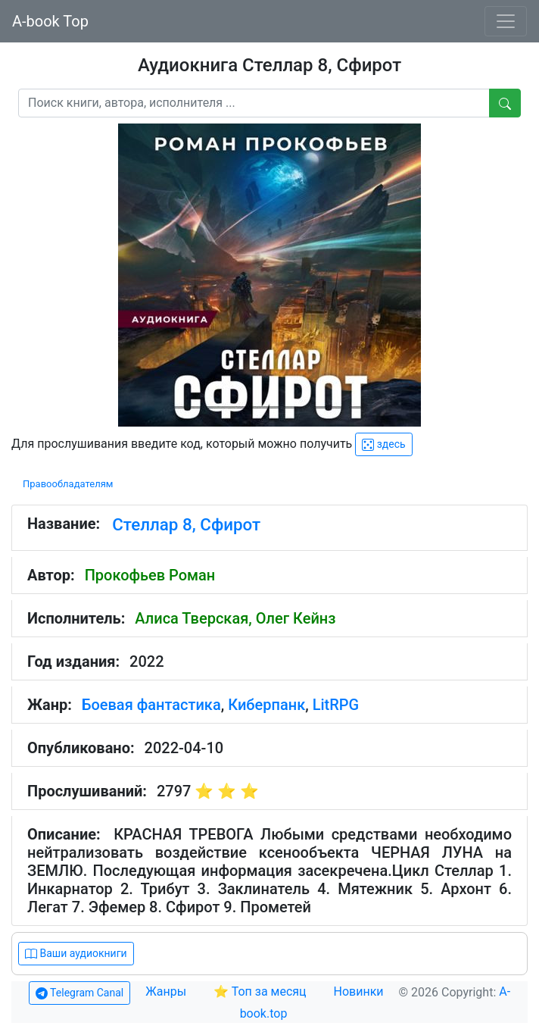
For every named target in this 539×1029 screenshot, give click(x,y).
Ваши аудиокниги (76, 953)
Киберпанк (266, 705)
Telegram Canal (79, 993)
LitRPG (336, 705)
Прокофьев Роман (150, 575)
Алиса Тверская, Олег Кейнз (235, 618)
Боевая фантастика (151, 705)
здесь (383, 444)
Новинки (359, 991)
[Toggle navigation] (505, 21)
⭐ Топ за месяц (260, 991)
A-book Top (50, 21)
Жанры (167, 991)
